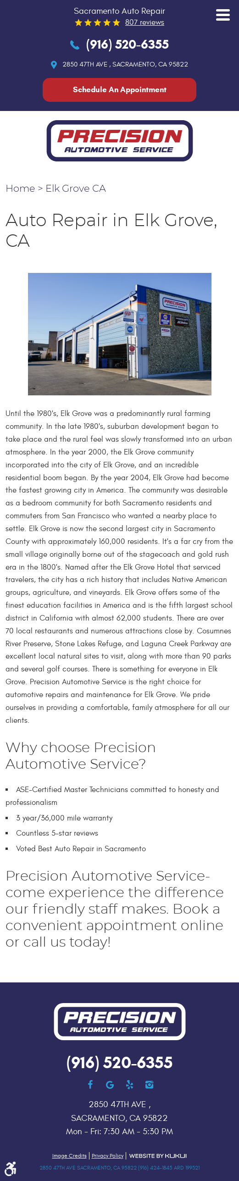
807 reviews (144, 22)
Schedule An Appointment (120, 89)
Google (109, 1084)
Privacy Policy (107, 1156)
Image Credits (69, 1156)
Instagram (149, 1084)
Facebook (90, 1084)
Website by (157, 1156)
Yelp (129, 1084)
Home (20, 189)
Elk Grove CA (75, 189)
